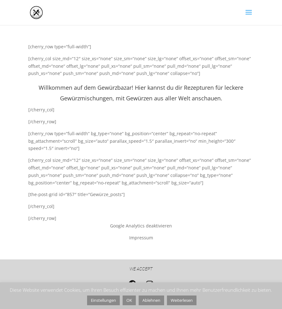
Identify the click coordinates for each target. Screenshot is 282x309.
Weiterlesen (182, 300)
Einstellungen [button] (103, 300)
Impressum (141, 238)
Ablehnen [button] (151, 300)
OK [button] (129, 300)
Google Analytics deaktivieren (141, 226)
